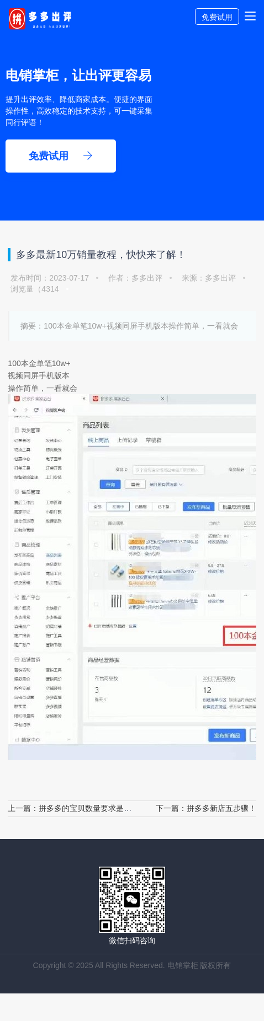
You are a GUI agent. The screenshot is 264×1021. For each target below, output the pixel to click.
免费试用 (217, 17)
